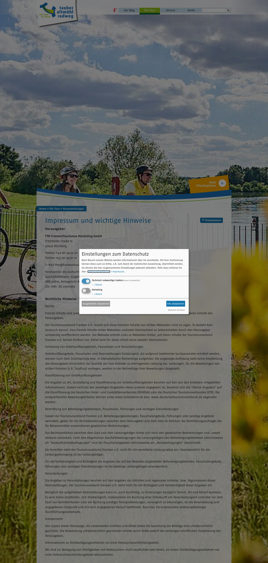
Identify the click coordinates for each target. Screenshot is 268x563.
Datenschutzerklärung (98, 271)
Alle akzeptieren (175, 303)
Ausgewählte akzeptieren (96, 303)
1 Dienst (97, 284)
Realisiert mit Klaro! (176, 310)
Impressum (118, 271)
